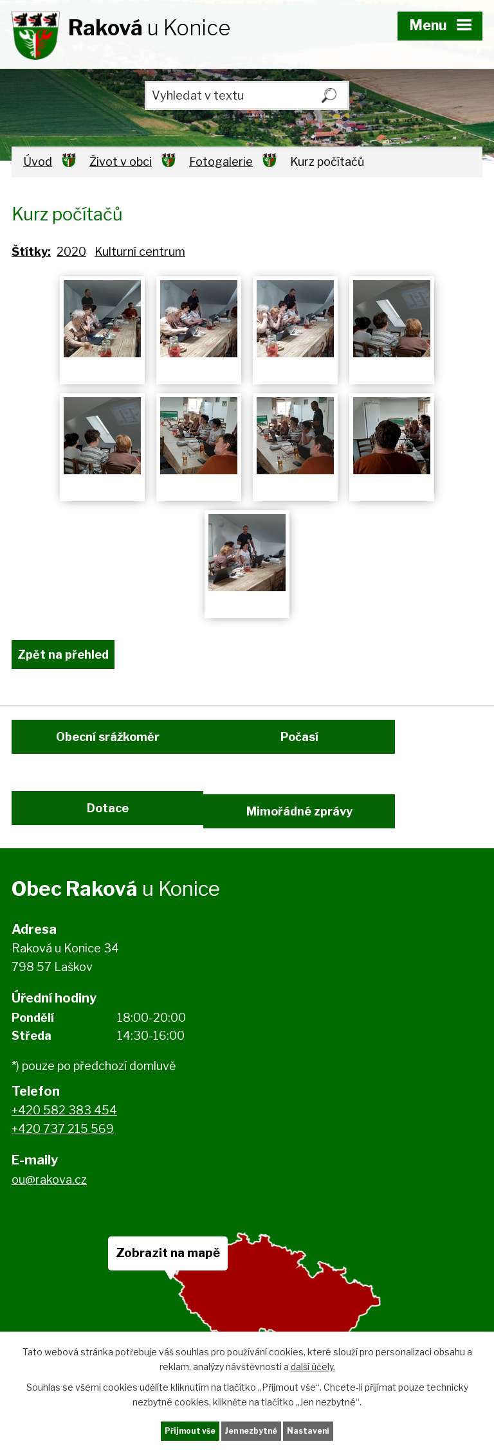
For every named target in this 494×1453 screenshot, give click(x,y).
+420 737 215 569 (63, 1163)
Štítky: (31, 251)
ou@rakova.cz (49, 1213)
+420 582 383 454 (64, 1144)
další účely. (313, 1363)
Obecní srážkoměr (108, 749)
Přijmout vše (182, 1429)
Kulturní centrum (140, 251)
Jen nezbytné (252, 1429)
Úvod (37, 161)
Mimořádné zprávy (311, 835)
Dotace (108, 835)
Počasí (311, 749)
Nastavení (318, 1429)
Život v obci (120, 161)
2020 (71, 251)
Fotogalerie (221, 161)
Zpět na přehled (63, 654)
